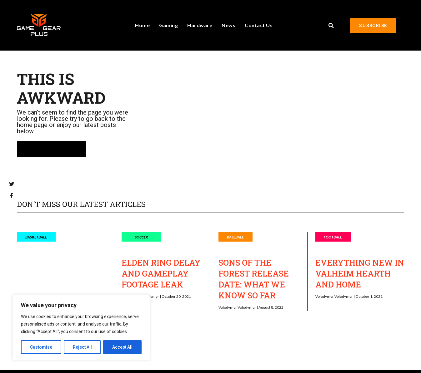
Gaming (168, 25)
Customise (41, 347)
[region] (81, 328)
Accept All (122, 347)
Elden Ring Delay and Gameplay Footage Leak (161, 273)
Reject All (82, 347)
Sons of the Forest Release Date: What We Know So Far (253, 279)
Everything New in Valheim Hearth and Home (359, 273)
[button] (331, 25)
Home (142, 25)
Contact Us (259, 25)
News (228, 25)
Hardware (199, 25)
